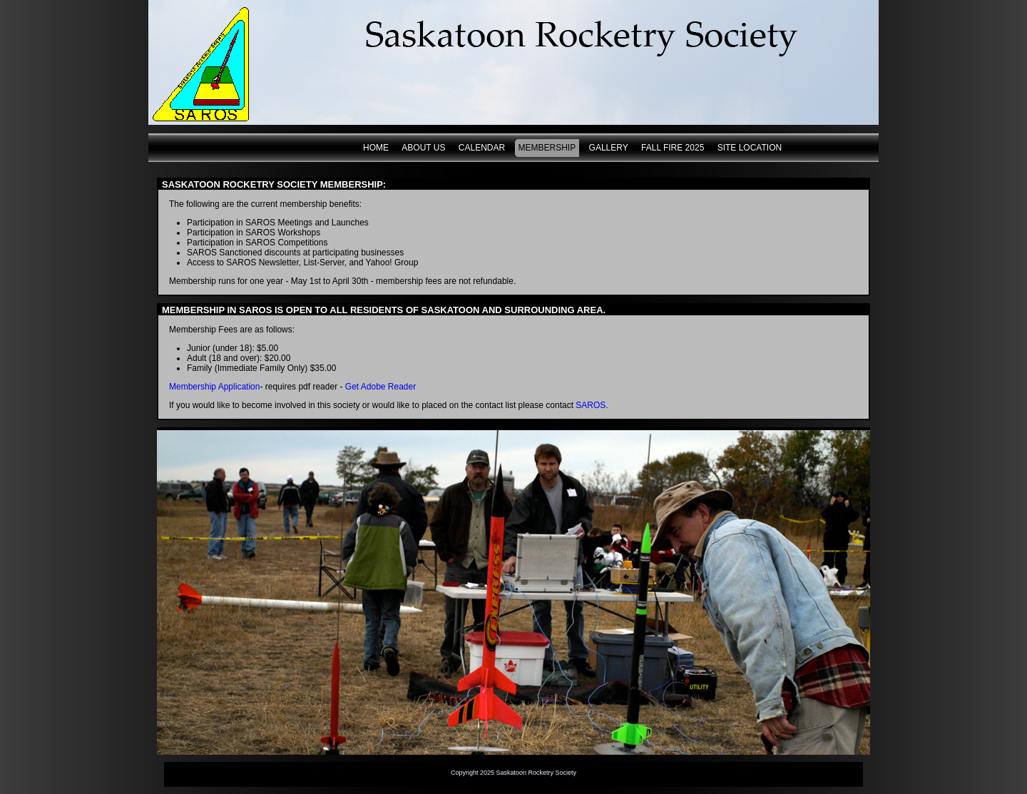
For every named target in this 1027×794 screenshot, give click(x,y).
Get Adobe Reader (380, 387)
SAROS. (592, 405)
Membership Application (214, 387)
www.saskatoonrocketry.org (210, 62)
